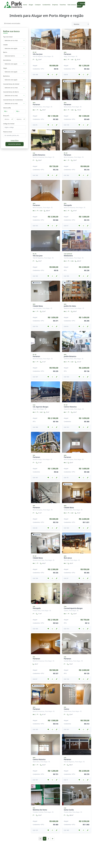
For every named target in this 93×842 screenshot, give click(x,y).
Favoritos (63, 5)
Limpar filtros (15, 140)
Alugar (31, 5)
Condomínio (46, 5)
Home (25, 5)
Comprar (38, 5)
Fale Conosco (72, 5)
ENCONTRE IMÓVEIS (14, 144)
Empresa (55, 5)
